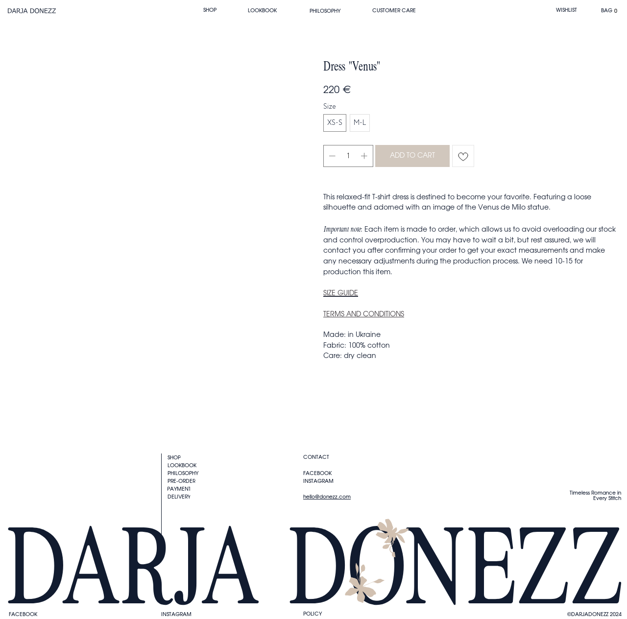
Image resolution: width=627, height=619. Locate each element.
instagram (176, 614)
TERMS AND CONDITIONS (363, 314)
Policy (312, 614)
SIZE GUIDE (340, 293)
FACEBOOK (23, 614)
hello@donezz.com (327, 497)
